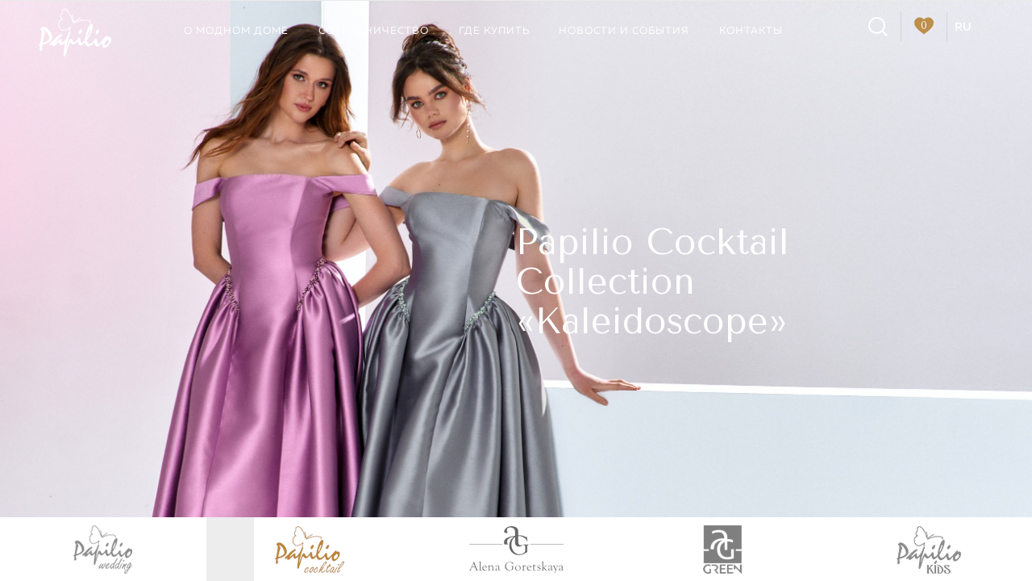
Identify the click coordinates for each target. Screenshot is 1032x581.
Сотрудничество (373, 31)
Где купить (494, 31)
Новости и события (624, 31)
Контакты (751, 31)
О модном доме (236, 31)
